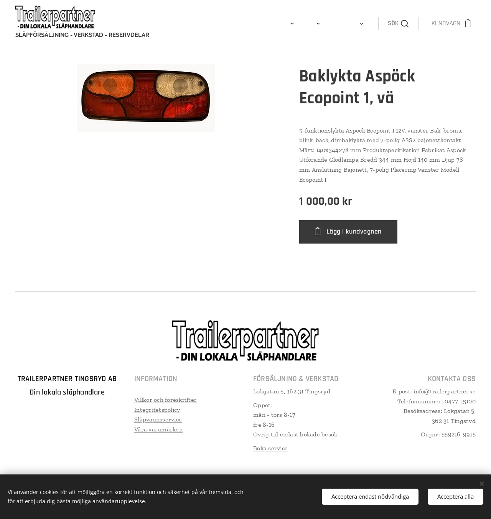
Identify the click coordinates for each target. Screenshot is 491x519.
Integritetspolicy (157, 409)
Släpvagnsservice (158, 419)
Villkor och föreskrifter (165, 399)
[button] (398, 23)
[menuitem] (208, 23)
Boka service (270, 448)
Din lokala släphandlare (67, 392)
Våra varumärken (158, 429)
